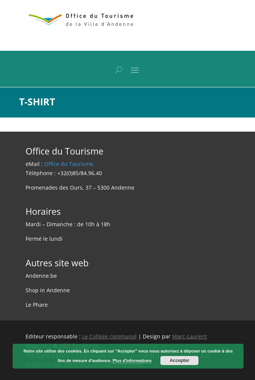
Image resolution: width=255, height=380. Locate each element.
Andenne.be (41, 275)
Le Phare (37, 304)
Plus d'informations (132, 360)
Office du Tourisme (68, 163)
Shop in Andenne (48, 290)
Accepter (179, 360)
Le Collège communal (109, 336)
